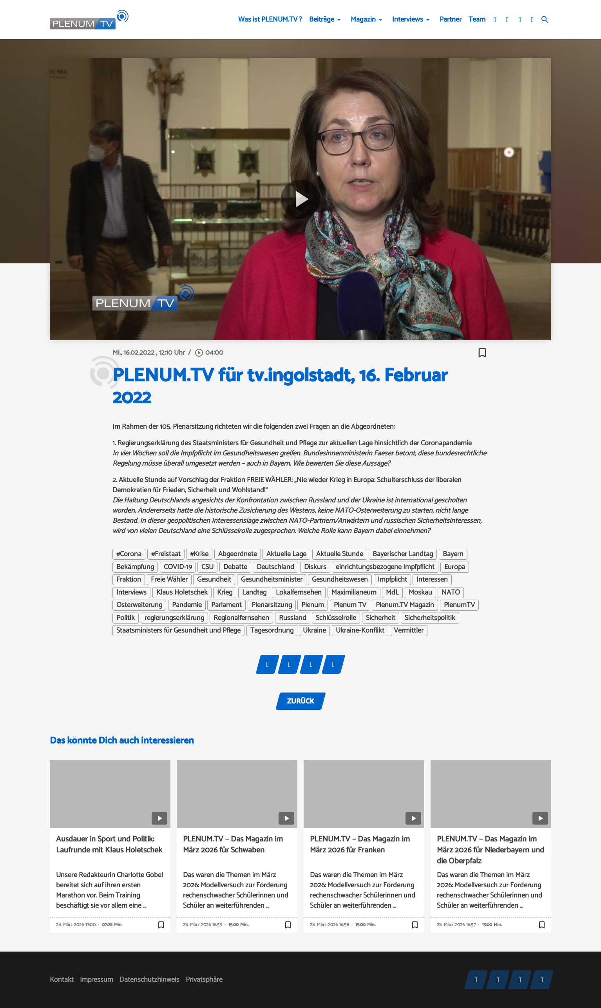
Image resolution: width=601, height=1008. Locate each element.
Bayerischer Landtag (403, 554)
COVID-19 (178, 567)
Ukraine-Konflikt (360, 630)
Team (477, 20)
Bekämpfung (135, 567)
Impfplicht (392, 579)
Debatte (235, 567)
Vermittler (409, 630)
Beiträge (321, 20)
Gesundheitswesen (340, 579)
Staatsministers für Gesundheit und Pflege (178, 630)
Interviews (407, 20)
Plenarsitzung (272, 605)
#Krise (199, 554)
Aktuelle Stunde (339, 554)
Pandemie (187, 605)
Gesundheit (214, 579)
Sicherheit (380, 618)
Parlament (226, 605)
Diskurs (315, 567)
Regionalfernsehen (241, 618)
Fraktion (128, 579)
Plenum (312, 605)
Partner (451, 20)
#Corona (128, 554)
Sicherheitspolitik (430, 618)
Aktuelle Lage (286, 554)
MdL (392, 592)
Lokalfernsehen (299, 592)
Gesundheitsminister (271, 579)
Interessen (432, 579)
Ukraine (314, 630)
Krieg (224, 592)
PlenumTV (459, 605)
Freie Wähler (169, 579)
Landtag (254, 592)
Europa (454, 567)
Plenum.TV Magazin (405, 605)
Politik (125, 618)
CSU (207, 567)
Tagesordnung (271, 630)
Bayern (453, 554)
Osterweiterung (139, 605)
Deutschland (275, 567)
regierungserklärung (174, 618)
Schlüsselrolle (336, 618)
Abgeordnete (237, 554)
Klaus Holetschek (182, 592)
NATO (451, 592)
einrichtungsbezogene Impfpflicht (385, 567)
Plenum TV (350, 605)
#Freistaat (166, 554)
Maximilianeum (354, 592)
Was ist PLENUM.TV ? (270, 20)
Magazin (363, 20)
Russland (292, 618)
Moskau (420, 592)
